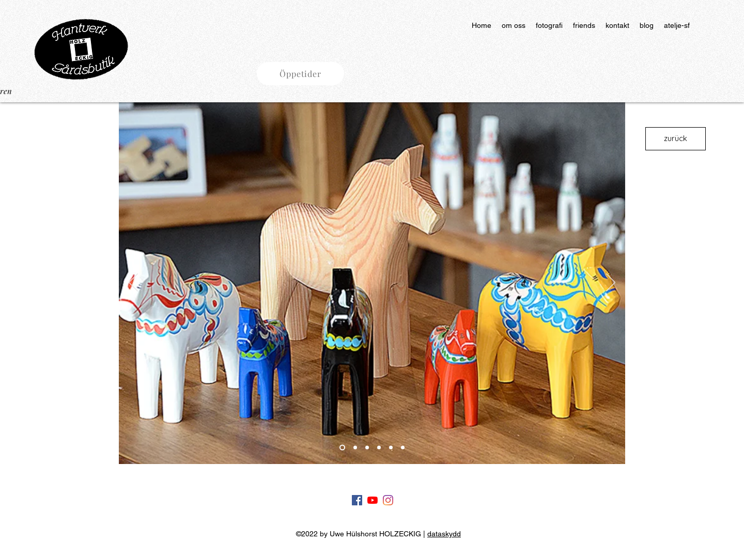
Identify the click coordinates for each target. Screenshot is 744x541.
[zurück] (675, 138)
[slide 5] (391, 448)
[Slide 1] (342, 448)
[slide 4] (379, 448)
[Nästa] (610, 283)
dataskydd (444, 534)
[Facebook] (357, 500)
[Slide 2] (355, 448)
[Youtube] (372, 500)
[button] (300, 73)
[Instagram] (388, 500)
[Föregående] (133, 283)
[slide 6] (403, 448)
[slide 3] (367, 448)
